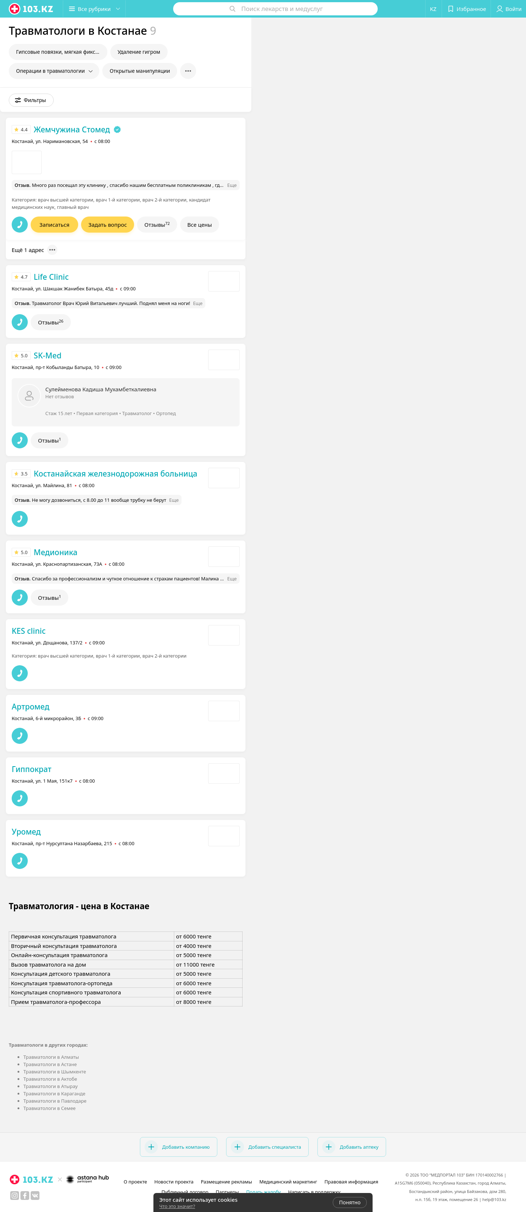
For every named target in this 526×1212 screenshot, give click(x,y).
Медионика (55, 552)
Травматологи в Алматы (51, 1057)
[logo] (31, 9)
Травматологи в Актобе (50, 1079)
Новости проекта (173, 1181)
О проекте (135, 1181)
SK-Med (47, 355)
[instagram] (14, 1195)
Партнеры (227, 1192)
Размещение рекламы (226, 1181)
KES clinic (29, 631)
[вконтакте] (35, 1195)
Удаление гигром (139, 51)
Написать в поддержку (314, 1192)
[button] (94, 8)
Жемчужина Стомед (72, 129)
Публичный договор (184, 1192)
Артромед (30, 706)
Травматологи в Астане (50, 1064)
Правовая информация (351, 1181)
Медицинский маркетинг (288, 1181)
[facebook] (24, 1195)
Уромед (26, 832)
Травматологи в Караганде (54, 1093)
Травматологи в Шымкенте (54, 1071)
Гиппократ (32, 769)
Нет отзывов (59, 396)
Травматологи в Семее (49, 1108)
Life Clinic (51, 277)
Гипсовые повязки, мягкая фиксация (61, 51)
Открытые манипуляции (140, 70)
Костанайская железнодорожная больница (115, 473)
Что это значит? (177, 1206)
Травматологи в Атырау (50, 1086)
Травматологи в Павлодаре (55, 1101)
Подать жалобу (263, 1192)
